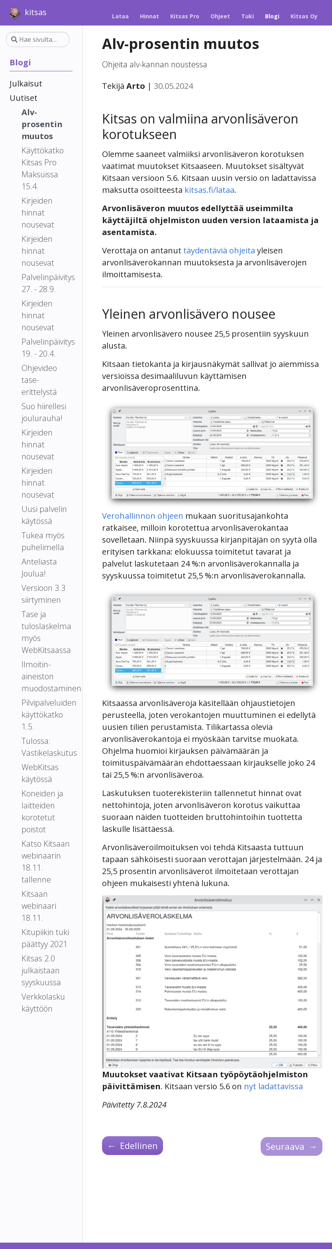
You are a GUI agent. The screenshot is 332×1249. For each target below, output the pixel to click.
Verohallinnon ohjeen (142, 515)
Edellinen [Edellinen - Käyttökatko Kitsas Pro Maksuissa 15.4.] (132, 1145)
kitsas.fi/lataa (209, 189)
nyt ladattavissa (273, 1086)
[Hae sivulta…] (37, 39)
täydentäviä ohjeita (219, 250)
